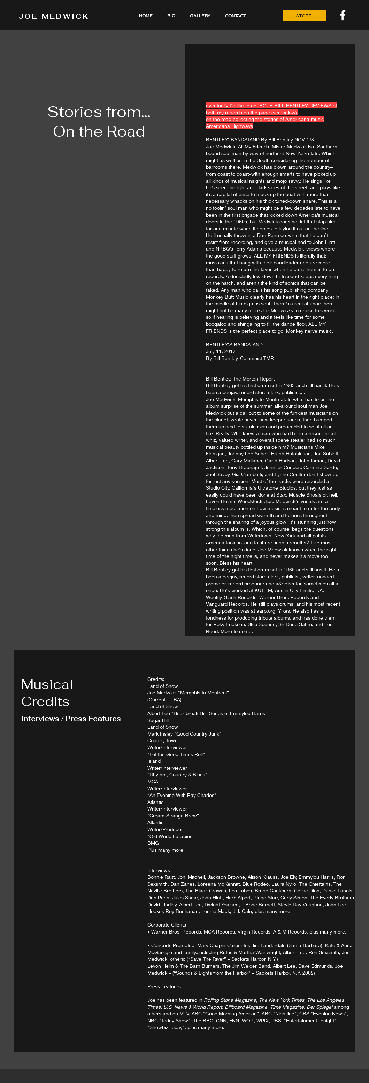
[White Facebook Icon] (342, 15)
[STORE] (304, 15)
